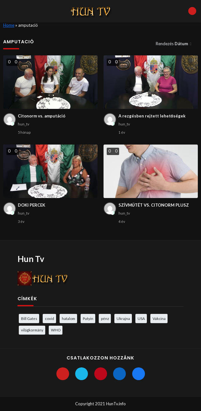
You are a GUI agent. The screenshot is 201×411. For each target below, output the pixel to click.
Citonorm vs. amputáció (41, 115)
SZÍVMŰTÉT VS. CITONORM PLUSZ (153, 205)
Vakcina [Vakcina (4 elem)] (159, 318)
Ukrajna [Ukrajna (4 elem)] (123, 318)
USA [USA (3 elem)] (141, 318)
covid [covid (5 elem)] (49, 318)
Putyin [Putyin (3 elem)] (88, 318)
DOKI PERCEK (31, 205)
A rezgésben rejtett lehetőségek (151, 115)
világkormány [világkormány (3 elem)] (32, 330)
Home (8, 25)
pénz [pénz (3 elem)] (105, 318)
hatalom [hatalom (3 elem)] (68, 318)
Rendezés (172, 43)
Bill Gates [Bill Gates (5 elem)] (29, 318)
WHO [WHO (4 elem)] (56, 330)
